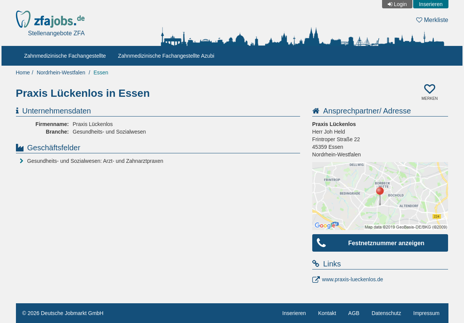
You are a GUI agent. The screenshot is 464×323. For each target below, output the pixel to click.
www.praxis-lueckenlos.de (352, 279)
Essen (100, 72)
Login (400, 4)
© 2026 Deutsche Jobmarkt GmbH (63, 313)
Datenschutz (386, 313)
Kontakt (327, 313)
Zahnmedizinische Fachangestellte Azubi (166, 56)
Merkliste (432, 20)
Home (23, 72)
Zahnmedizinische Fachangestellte (65, 56)
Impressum (426, 313)
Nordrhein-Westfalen (61, 72)
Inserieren (430, 4)
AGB (354, 313)
